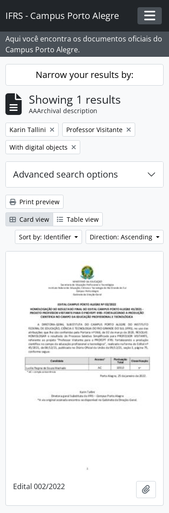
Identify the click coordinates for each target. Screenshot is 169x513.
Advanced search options (65, 174)
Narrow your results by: (84, 75)
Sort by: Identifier (46, 237)
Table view (78, 219)
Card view (29, 219)
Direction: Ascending (122, 237)
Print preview (34, 201)
